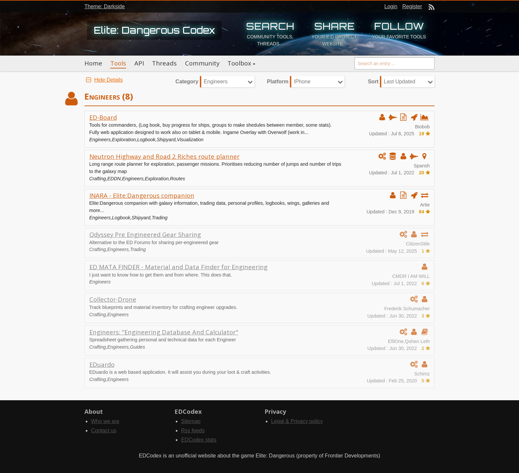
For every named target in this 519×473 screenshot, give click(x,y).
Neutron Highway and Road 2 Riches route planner (164, 156)
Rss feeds (193, 430)
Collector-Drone (112, 299)
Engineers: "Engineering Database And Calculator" (163, 332)
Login (390, 6)
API (139, 63)
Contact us (103, 430)
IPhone (302, 81)
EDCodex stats (198, 440)
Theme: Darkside (104, 6)
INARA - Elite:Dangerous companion (141, 195)
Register (412, 6)
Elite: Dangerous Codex (154, 30)
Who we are (105, 421)
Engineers (215, 81)
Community (202, 63)
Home (93, 63)
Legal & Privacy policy (297, 421)
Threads (164, 63)
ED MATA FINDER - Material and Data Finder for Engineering (178, 267)
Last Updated (399, 81)
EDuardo (102, 364)
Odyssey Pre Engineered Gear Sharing (145, 234)
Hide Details (103, 80)
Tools (118, 63)
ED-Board (103, 117)
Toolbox (239, 63)
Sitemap (191, 421)
